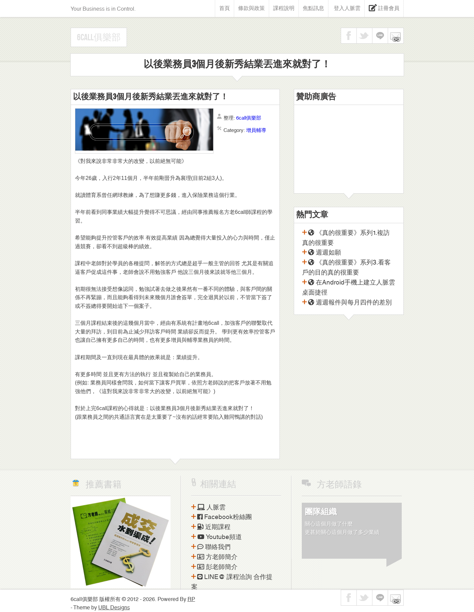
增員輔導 (256, 130)
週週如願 (324, 252)
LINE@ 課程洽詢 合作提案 (231, 582)
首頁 (224, 8)
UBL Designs (114, 607)
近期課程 (214, 527)
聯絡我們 (214, 547)
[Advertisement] (348, 151)
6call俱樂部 (99, 37)
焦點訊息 (313, 8)
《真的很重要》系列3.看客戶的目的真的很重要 (346, 267)
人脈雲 (211, 507)
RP (191, 599)
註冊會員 (388, 8)
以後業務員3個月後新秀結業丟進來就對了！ (150, 97)
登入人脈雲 (346, 8)
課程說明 (283, 8)
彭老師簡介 (217, 567)
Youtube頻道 (219, 537)
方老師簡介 (217, 557)
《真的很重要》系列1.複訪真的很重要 (346, 238)
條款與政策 (251, 8)
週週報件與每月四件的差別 (350, 302)
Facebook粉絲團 (224, 517)
